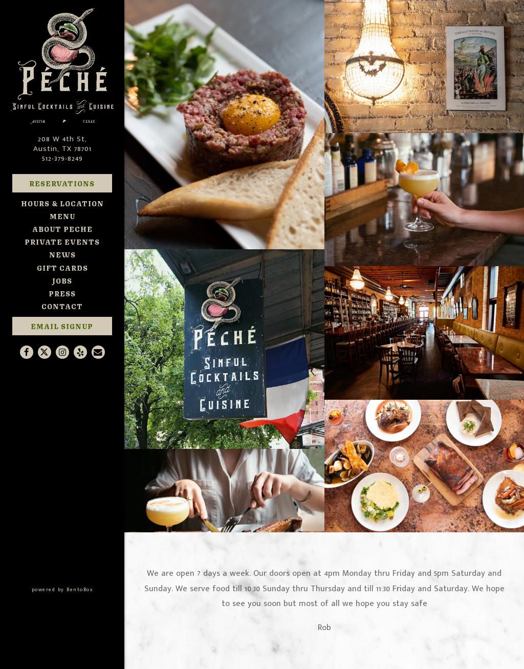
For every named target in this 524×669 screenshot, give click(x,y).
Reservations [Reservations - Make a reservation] (62, 183)
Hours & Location (62, 203)
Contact (62, 305)
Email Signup (62, 325)
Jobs (62, 280)
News (62, 254)
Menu (62, 215)
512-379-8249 (62, 158)
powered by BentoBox (78, 589)
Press (62, 293)
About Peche (62, 228)
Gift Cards (62, 267)
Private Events (62, 241)
